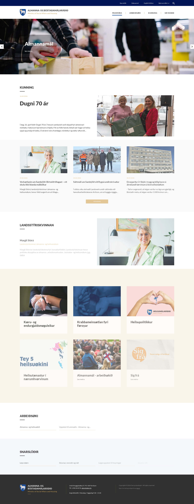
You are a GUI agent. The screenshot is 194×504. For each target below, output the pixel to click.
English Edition (149, 3)
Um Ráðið (169, 13)
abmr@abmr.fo (86, 488)
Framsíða (117, 13)
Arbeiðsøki (135, 13)
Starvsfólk (123, 3)
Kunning (152, 13)
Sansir (138, 488)
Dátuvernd (135, 3)
